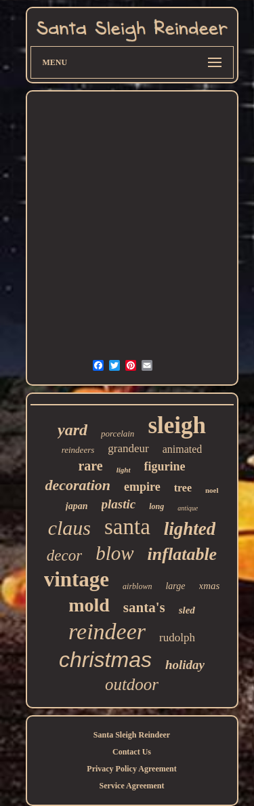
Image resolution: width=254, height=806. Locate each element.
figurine (165, 466)
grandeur (128, 448)
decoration (77, 485)
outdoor (131, 684)
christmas (105, 659)
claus (69, 528)
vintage (76, 579)
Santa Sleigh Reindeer (131, 735)
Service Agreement (131, 785)
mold (89, 605)
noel (212, 490)
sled (187, 610)
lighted (190, 529)
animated (183, 449)
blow (114, 553)
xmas (209, 585)
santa (127, 527)
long (156, 506)
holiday (185, 665)
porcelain (117, 433)
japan (77, 506)
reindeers (78, 450)
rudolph (177, 637)
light (124, 470)
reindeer (107, 631)
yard (72, 430)
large (175, 586)
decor (64, 555)
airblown (137, 586)
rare (90, 465)
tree (183, 487)
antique (187, 508)
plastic (119, 504)
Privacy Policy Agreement (131, 768)
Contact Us (131, 752)
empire (142, 486)
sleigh (177, 425)
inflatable (182, 554)
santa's (144, 607)
